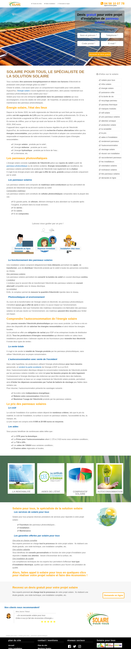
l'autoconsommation (108, 145)
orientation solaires (108, 166)
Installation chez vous (70, 249)
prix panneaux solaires (109, 117)
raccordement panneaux (110, 158)
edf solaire (104, 113)
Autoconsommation (110, 491)
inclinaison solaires (108, 170)
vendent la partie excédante (30, 367)
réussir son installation (109, 154)
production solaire (107, 125)
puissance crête (106, 92)
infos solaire (105, 84)
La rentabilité (21, 491)
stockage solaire (107, 149)
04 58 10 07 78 (113, 4)
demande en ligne (107, 178)
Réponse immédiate (46, 249)
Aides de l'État (50, 491)
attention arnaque (107, 121)
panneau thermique (108, 105)
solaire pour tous (107, 80)
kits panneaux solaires (109, 174)
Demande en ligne (22, 249)
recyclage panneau (108, 101)
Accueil (11, 645)
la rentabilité (105, 129)
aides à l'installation (108, 137)
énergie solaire (24, 91)
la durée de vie (106, 97)
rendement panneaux (109, 141)
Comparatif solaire (80, 492)
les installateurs (106, 162)
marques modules (107, 109)
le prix (102, 133)
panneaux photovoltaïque (17, 166)
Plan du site (42, 645)
